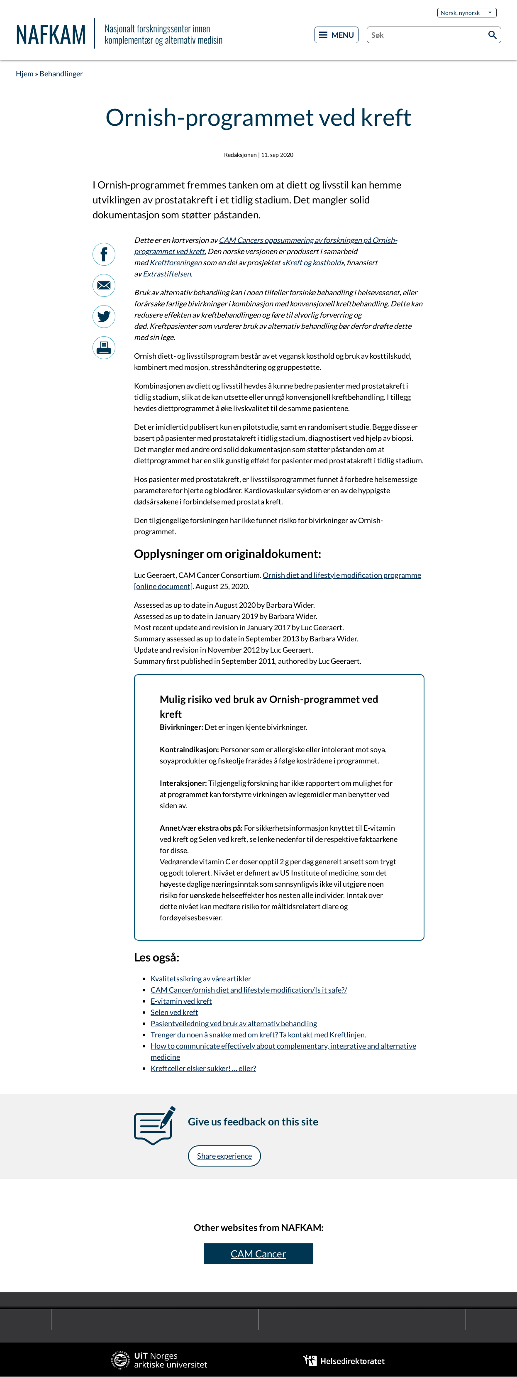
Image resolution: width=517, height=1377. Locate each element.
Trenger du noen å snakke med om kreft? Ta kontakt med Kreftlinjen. (258, 1034)
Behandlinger (61, 73)
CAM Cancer (258, 1253)
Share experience (224, 1155)
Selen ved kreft (174, 1012)
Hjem (25, 73)
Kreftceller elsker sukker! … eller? (203, 1068)
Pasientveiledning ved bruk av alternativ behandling (234, 1023)
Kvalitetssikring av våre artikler (201, 978)
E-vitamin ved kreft (181, 1000)
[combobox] (434, 35)
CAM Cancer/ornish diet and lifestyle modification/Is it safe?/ (249, 989)
